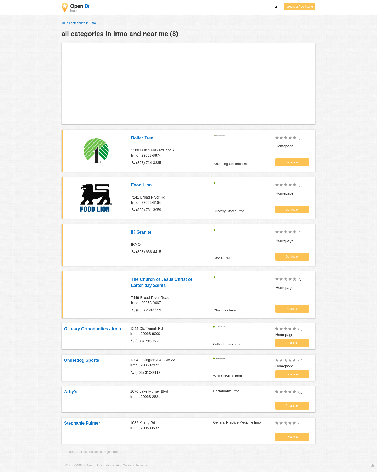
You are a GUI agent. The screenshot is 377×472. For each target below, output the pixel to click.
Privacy (141, 465)
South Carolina (75, 452)
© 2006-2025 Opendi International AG (93, 465)
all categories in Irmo (79, 23)
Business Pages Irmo (103, 452)
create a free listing (300, 6)
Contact (128, 465)
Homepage (284, 146)
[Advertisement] (188, 83)
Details (290, 162)
